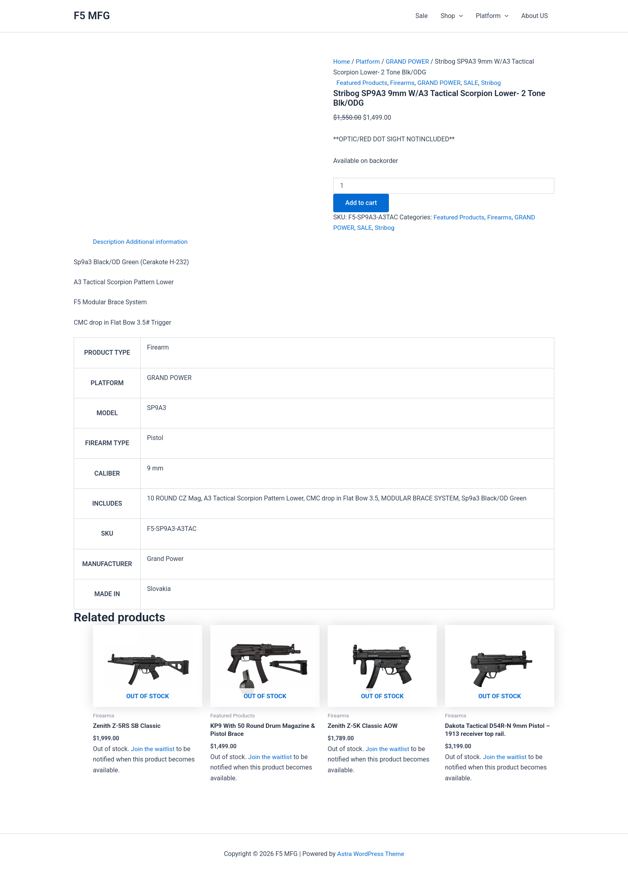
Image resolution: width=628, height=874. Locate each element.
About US (534, 16)
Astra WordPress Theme (370, 854)
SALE (474, 82)
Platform (492, 16)
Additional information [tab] (159, 241)
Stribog (495, 82)
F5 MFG (92, 16)
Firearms (404, 82)
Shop (452, 16)
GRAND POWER (409, 61)
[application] (459, 16)
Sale (421, 16)
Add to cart (361, 202)
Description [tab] (109, 241)
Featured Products (362, 82)
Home (341, 61)
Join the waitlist (153, 749)
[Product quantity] (443, 185)
